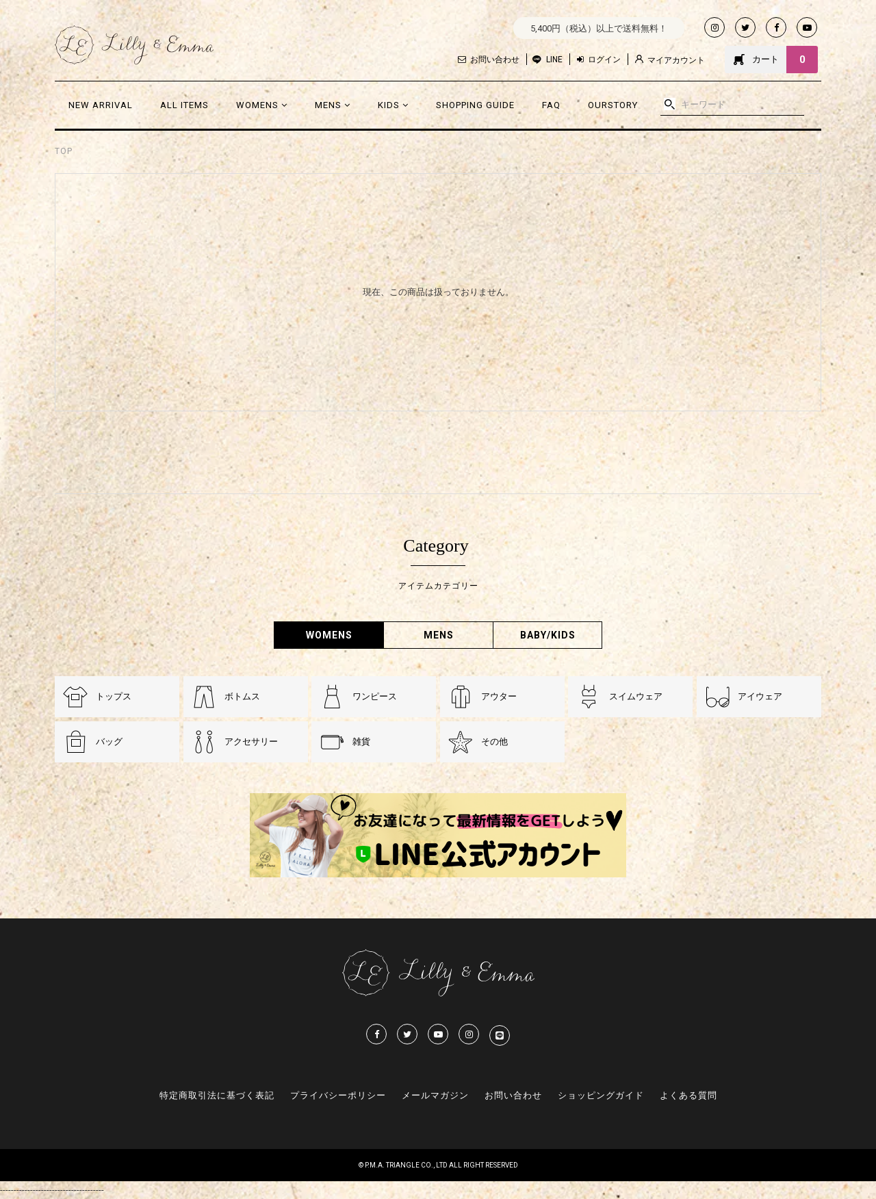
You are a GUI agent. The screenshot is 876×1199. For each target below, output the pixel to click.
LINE (554, 59)
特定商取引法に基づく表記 (216, 1095)
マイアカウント (670, 60)
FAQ (551, 105)
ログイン (599, 59)
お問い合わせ (488, 59)
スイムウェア (635, 696)
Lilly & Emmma (134, 45)
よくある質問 (688, 1095)
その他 (494, 741)
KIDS (393, 105)
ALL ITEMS (184, 105)
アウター (499, 696)
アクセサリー (251, 741)
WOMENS (261, 105)
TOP (64, 151)
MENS (332, 105)
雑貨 (361, 741)
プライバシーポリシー (338, 1095)
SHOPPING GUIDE (475, 105)
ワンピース (374, 696)
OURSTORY (613, 105)
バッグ (109, 741)
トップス (113, 696)
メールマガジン (435, 1095)
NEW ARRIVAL (100, 105)
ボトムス (242, 696)
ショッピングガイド (601, 1095)
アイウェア (760, 696)
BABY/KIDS (548, 635)
